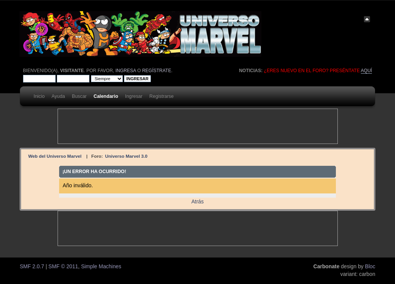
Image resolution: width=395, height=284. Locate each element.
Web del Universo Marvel (54, 156)
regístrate (156, 70)
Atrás (197, 202)
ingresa (126, 70)
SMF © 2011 (63, 266)
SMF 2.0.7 (32, 266)
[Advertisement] (197, 126)
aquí (366, 70)
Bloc (370, 266)
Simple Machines (101, 266)
